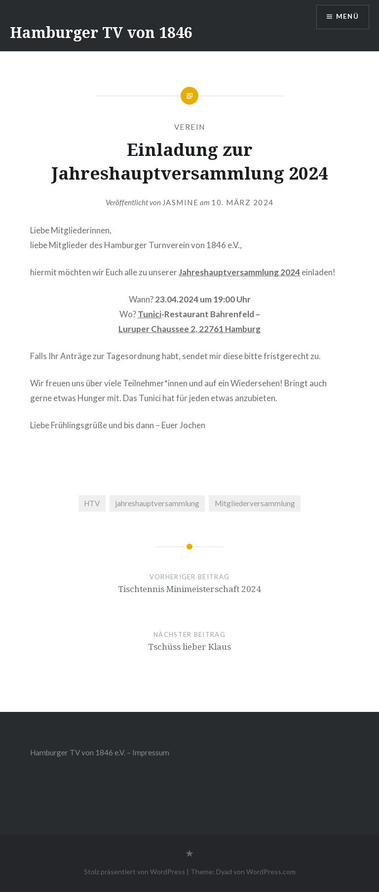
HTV (92, 503)
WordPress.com (271, 871)
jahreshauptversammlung (157, 503)
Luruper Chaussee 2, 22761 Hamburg (189, 329)
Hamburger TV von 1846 (101, 32)
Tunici (149, 314)
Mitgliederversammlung (255, 503)
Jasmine (180, 202)
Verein (189, 126)
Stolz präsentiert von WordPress (134, 871)
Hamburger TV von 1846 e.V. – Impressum (99, 752)
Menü (346, 17)
